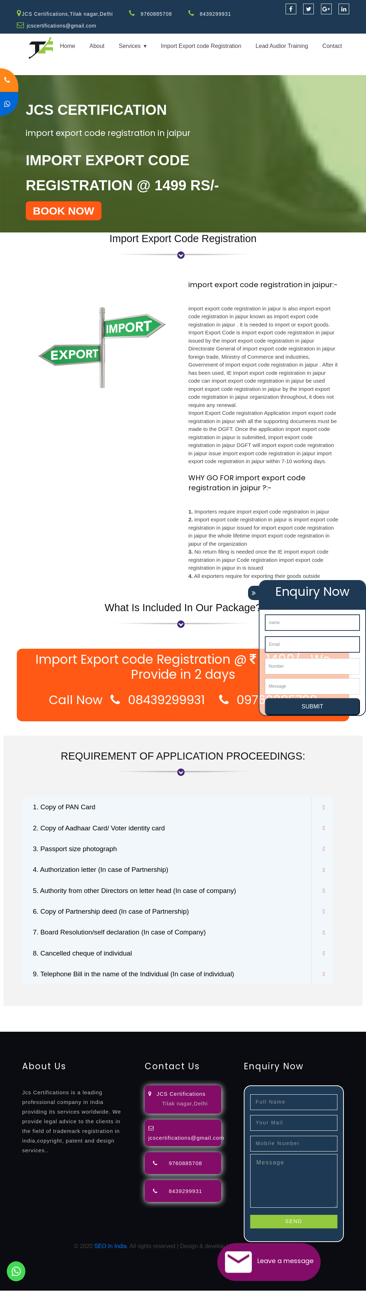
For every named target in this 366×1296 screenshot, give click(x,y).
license (9, 1024)
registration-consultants (79, 1015)
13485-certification (23, 1033)
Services (129, 46)
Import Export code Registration (201, 46)
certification (80, 1024)
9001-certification (148, 1024)
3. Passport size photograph (77, 850)
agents (261, 1015)
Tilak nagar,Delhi (185, 1108)
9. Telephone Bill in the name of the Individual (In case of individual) (139, 979)
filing (223, 1015)
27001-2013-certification (328, 1024)
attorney (241, 1015)
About (96, 46)
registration (286, 1015)
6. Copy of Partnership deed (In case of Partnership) (115, 915)
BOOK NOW (63, 210)
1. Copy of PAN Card (66, 807)
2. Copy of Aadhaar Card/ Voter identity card (103, 829)
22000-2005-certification (265, 1024)
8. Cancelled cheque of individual (85, 958)
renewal (312, 1015)
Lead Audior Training (282, 46)
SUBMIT (312, 706)
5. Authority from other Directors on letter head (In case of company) (140, 893)
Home (67, 46)
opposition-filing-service (140, 1015)
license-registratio (41, 1024)
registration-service (24, 1015)
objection (183, 1015)
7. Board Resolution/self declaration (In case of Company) (124, 936)
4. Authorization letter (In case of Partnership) (104, 872)
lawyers (206, 1015)
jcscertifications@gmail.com (62, 26)
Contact (332, 46)
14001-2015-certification (202, 1024)
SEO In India (110, 1251)
